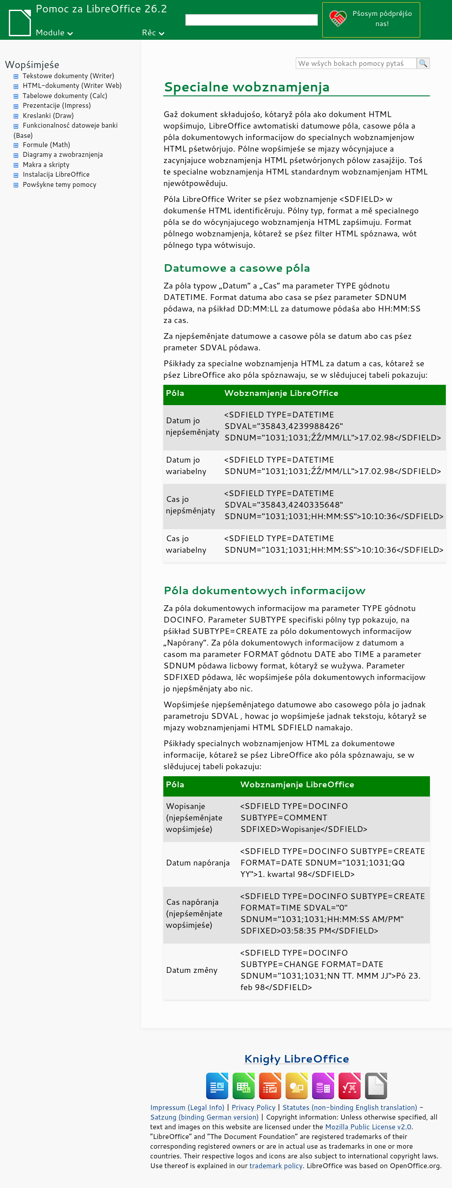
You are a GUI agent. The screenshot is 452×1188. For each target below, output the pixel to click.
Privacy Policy (253, 1107)
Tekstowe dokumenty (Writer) (68, 75)
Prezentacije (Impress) (57, 105)
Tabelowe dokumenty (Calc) (65, 95)
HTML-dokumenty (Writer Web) (72, 85)
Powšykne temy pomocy (59, 184)
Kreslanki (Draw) (48, 115)
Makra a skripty (46, 164)
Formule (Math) (46, 144)
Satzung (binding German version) (204, 1117)
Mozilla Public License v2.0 (368, 1126)
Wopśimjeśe (31, 64)
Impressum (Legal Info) (187, 1107)
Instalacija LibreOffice (56, 174)
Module (49, 32)
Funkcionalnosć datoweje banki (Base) (65, 130)
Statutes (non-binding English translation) (349, 1107)
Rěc (149, 32)
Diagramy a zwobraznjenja (63, 154)
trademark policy (275, 1165)
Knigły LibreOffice (297, 1058)
